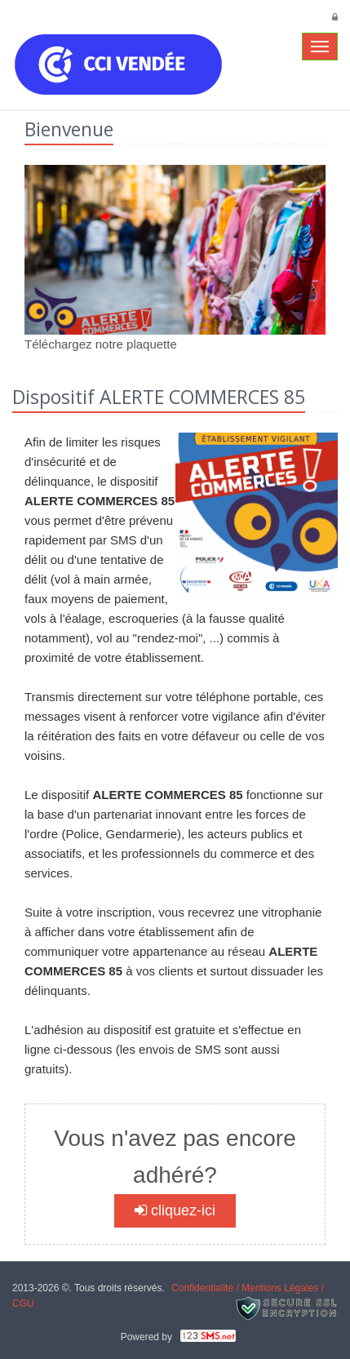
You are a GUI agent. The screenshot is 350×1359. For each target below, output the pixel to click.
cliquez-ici (175, 1210)
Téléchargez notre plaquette (100, 344)
